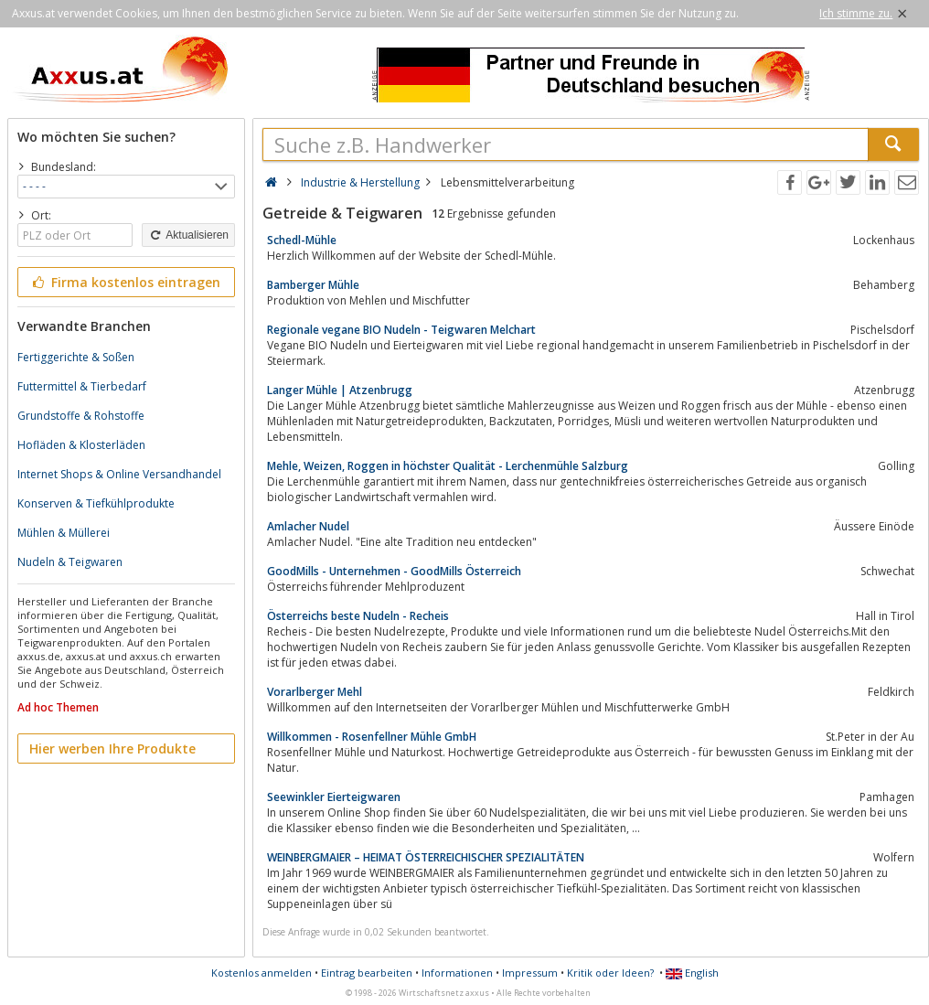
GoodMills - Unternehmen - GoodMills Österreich (394, 571)
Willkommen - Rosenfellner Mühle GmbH (371, 736)
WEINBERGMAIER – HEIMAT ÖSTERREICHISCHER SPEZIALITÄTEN (425, 857)
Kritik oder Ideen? (610, 972)
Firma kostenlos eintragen (124, 282)
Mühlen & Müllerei (63, 532)
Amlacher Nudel (308, 526)
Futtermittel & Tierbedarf (81, 386)
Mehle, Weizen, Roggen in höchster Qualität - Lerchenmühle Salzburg (447, 466)
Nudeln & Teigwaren (70, 562)
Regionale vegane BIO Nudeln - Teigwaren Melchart (401, 329)
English (692, 972)
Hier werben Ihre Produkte (112, 748)
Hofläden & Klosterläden (81, 445)
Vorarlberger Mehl (314, 692)
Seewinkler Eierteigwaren (333, 797)
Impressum (530, 972)
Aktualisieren (188, 235)
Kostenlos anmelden (261, 972)
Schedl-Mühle (301, 240)
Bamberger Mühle (313, 285)
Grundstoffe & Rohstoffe (80, 415)
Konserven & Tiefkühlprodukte (96, 503)
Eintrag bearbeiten (366, 972)
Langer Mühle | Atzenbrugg (339, 390)
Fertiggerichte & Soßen (75, 357)
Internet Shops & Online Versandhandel (119, 474)
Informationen (457, 972)
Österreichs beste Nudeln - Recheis (358, 616)
